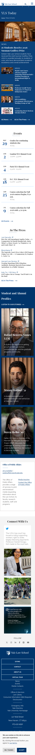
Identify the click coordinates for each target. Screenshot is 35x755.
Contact (17, 667)
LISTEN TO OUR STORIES (11, 304)
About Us (17, 672)
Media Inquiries (24, 480)
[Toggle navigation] (32, 4)
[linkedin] (15, 642)
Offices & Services (17, 692)
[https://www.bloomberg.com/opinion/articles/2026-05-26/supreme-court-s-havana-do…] (17, 253)
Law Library (17, 695)
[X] (7, 642)
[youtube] (28, 642)
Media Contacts (17, 686)
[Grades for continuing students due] (17, 144)
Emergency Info (17, 706)
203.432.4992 (17, 724)
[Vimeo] (23, 642)
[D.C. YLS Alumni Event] (17, 182)
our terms (13, 743)
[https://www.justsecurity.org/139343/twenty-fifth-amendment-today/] (17, 241)
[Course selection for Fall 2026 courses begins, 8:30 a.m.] (17, 196)
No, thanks (8, 750)
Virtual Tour (17, 677)
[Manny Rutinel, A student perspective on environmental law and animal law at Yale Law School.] (17, 381)
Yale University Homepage (17, 711)
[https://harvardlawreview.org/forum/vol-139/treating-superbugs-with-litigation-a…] (17, 264)
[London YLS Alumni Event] (17, 157)
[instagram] (11, 642)
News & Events (10, 18)
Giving (17, 661)
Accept (21, 750)
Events (17, 684)
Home (3, 18)
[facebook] (19, 642)
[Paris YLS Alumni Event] (17, 170)
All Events (5, 221)
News (17, 681)
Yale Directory (17, 708)
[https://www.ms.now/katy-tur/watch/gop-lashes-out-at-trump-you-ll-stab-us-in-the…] (17, 274)
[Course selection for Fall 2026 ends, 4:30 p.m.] (17, 211)
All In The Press (20, 120)
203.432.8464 (7, 471)
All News (4, 120)
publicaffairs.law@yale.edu (13, 473)
